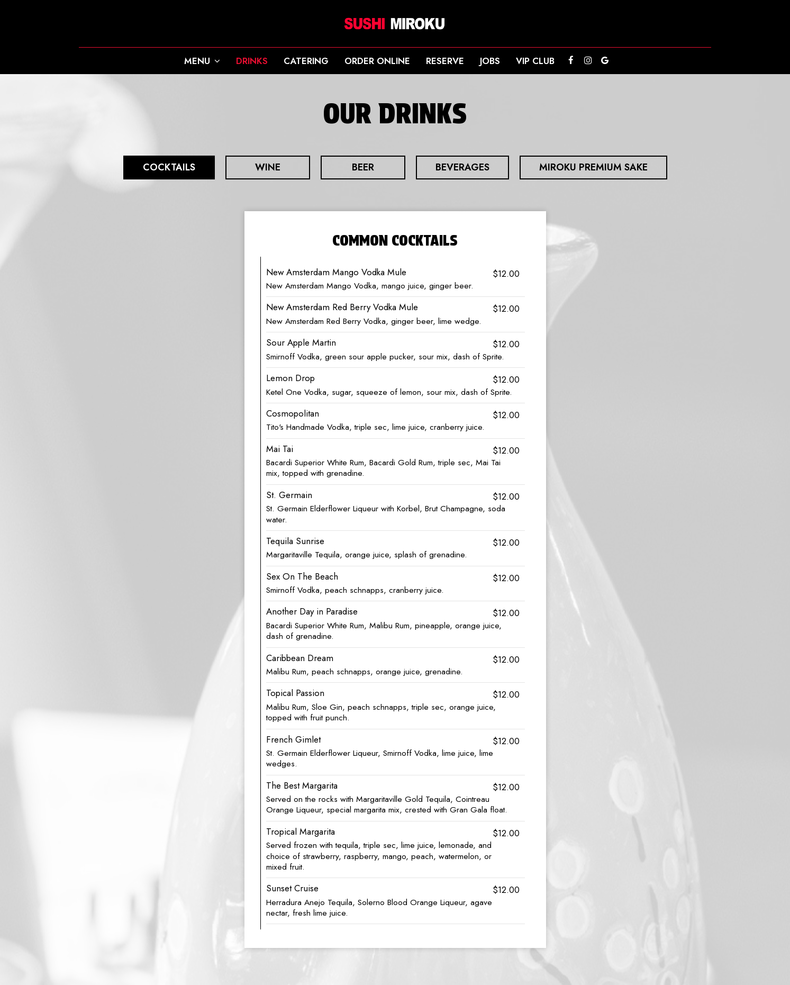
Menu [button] (202, 61)
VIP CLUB (535, 61)
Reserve (445, 61)
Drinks (252, 61)
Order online (377, 61)
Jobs (490, 61)
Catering (306, 61)
